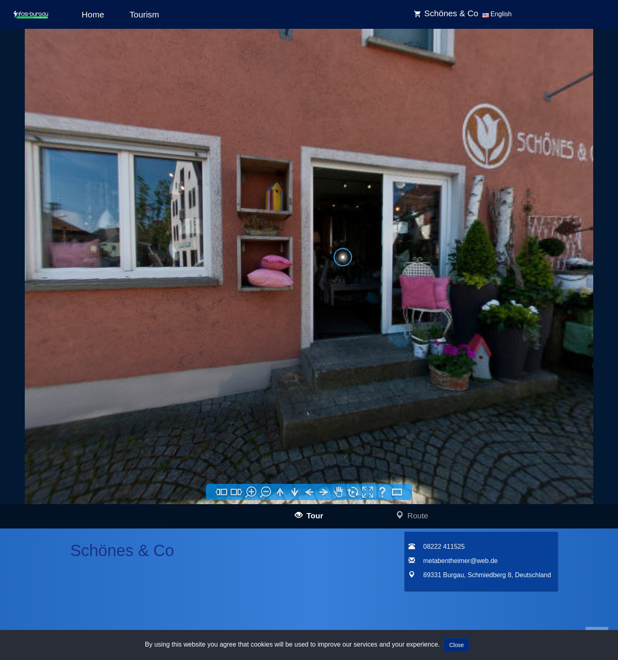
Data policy (207, 484)
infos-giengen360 (75, 608)
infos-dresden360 (64, 568)
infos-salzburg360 (64, 588)
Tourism (144, 14)
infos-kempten (71, 530)
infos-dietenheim (74, 557)
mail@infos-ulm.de (142, 484)
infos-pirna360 (71, 577)
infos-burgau (69, 512)
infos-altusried (71, 548)
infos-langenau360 (76, 484)
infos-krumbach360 (77, 539)
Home (93, 14)
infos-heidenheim (63, 598)
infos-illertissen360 (77, 502)
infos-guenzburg (74, 521)
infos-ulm (52, 474)
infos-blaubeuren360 (79, 493)
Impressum (207, 473)
